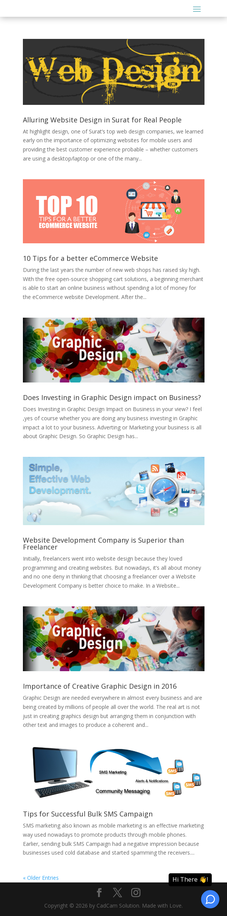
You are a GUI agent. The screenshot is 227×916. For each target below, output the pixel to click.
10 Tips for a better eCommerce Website (90, 258)
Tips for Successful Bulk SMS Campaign (88, 813)
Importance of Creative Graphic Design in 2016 (100, 686)
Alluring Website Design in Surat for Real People (102, 119)
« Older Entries (41, 877)
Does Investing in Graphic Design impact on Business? (112, 397)
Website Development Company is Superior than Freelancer (103, 543)
